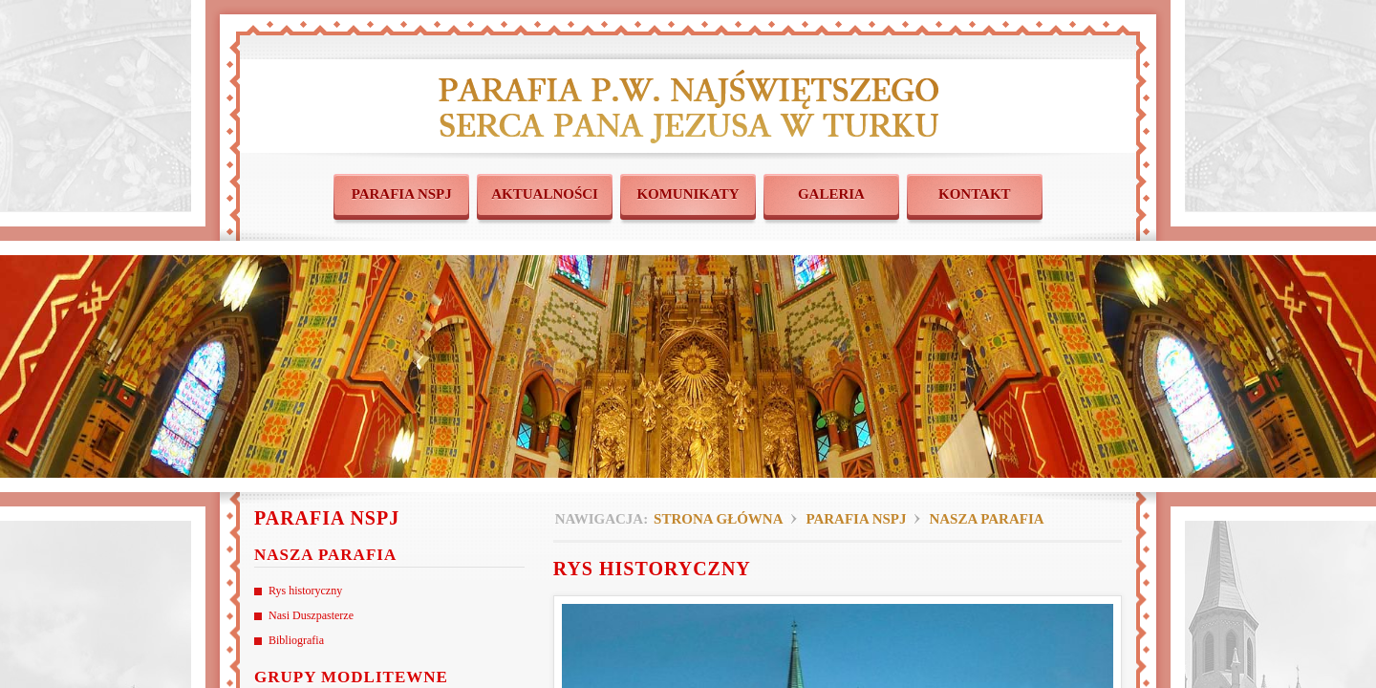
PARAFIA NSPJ (402, 194)
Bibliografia (296, 640)
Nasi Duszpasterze (311, 615)
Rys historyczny (305, 590)
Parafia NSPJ (856, 519)
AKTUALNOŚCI (544, 194)
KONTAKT (974, 194)
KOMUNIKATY (687, 194)
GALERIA (831, 194)
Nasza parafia (986, 519)
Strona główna (718, 519)
